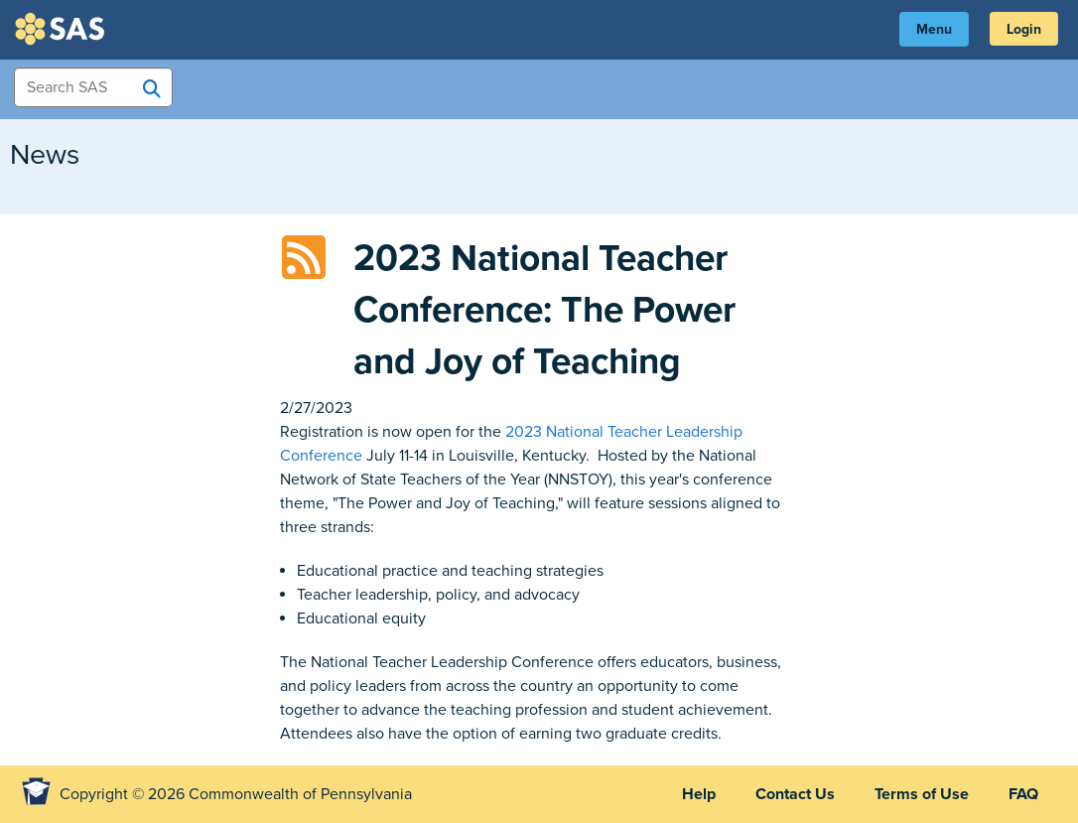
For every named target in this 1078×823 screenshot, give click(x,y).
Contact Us (795, 794)
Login (1024, 29)
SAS (62, 29)
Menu (934, 29)
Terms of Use (922, 794)
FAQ (1023, 794)
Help (699, 794)
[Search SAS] (152, 88)
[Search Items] (93, 87)
